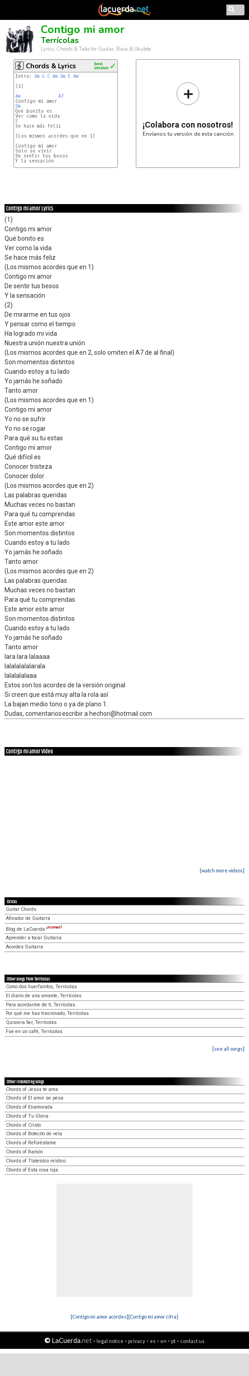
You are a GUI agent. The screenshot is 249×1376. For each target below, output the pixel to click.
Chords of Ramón (24, 1152)
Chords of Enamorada (29, 1107)
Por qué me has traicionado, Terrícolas (47, 1013)
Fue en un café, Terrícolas (34, 1031)
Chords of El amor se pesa (34, 1098)
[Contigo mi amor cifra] (153, 1316)
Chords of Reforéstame (31, 1143)
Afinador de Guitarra (28, 918)
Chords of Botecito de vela (34, 1134)
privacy (136, 1341)
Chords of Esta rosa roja (32, 1170)
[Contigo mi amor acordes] (99, 1316)
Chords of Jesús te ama (32, 1089)
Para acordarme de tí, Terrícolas (40, 1005)
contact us (192, 1341)
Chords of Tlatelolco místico (36, 1161)
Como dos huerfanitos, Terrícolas (41, 987)
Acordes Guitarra (24, 947)
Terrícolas (60, 40)
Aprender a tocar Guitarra (34, 938)
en (163, 1341)
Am (55, 76)
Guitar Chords (21, 909)
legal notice (110, 1341)
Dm (36, 76)
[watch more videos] (222, 870)
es (153, 1341)
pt (173, 1341)
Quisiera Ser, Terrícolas (31, 1022)
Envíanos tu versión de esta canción (188, 109)
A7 (61, 96)
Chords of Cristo (23, 1125)
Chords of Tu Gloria (27, 1116)
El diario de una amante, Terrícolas (43, 996)
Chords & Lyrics (51, 66)
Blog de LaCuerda (34, 929)
